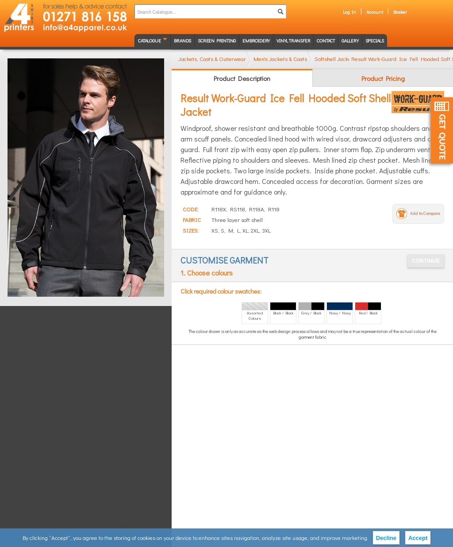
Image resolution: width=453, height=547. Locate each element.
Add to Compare (425, 213)
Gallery (350, 40)
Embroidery (256, 40)
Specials (374, 40)
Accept (417, 538)
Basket (400, 11)
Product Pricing (383, 78)
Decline (386, 538)
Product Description (242, 78)
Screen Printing (217, 40)
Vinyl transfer (293, 40)
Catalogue (149, 40)
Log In (349, 11)
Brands (182, 40)
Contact (326, 40)
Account (374, 11)
